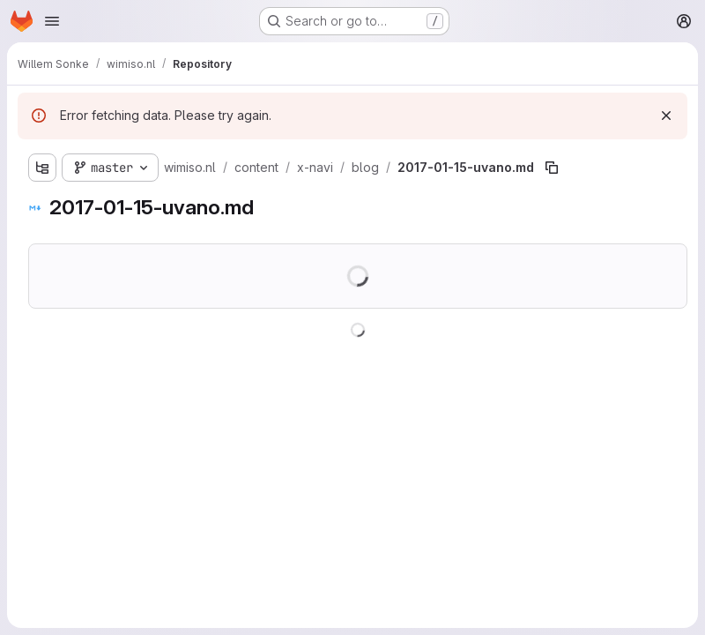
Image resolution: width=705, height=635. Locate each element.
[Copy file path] (552, 167)
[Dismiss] (666, 115)
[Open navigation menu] (52, 21)
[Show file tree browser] (42, 167)
